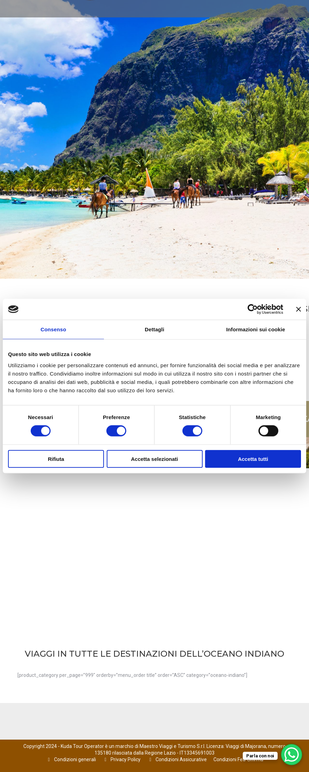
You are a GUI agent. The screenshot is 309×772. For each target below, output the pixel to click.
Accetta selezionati (154, 459)
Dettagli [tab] (154, 329)
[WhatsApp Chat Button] (291, 754)
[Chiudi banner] (298, 309)
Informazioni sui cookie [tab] (255, 329)
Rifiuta (56, 459)
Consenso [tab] (53, 329)
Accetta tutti (253, 459)
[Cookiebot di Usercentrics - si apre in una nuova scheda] (252, 309)
